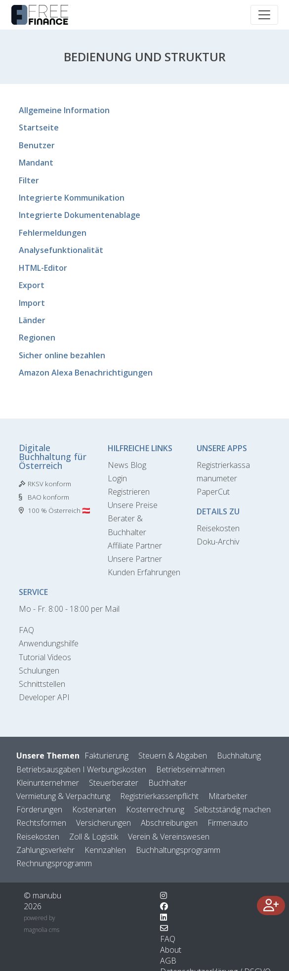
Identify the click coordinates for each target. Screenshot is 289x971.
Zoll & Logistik (93, 836)
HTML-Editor (43, 267)
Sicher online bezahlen (62, 355)
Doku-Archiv (218, 541)
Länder (32, 320)
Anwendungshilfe (49, 643)
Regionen (37, 337)
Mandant (36, 162)
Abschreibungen (169, 822)
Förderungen (39, 809)
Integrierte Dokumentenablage (79, 215)
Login (117, 478)
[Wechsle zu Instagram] (163, 895)
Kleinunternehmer (47, 782)
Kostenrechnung (155, 809)
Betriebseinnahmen (190, 769)
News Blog (127, 465)
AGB (168, 960)
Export (31, 285)
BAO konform (48, 497)
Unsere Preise (133, 505)
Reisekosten (218, 528)
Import (32, 302)
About (170, 949)
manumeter (217, 478)
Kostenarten (94, 809)
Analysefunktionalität (61, 250)
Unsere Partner (135, 558)
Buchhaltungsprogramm (178, 849)
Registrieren (129, 491)
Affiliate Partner (135, 545)
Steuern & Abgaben (172, 755)
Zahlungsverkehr (45, 849)
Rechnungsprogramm (54, 863)
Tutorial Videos (45, 657)
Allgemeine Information (64, 110)
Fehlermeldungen (52, 232)
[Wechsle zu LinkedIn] (163, 917)
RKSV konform (49, 483)
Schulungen (39, 670)
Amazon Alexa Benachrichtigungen (86, 372)
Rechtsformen (41, 822)
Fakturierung (106, 755)
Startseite (39, 127)
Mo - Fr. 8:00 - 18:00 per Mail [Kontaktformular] (69, 608)
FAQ (26, 630)
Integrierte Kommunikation (71, 197)
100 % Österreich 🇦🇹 (59, 510)
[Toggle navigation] (264, 15)
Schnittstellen (42, 683)
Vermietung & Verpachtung (63, 796)
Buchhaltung (239, 755)
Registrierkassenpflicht (159, 796)
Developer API (44, 697)
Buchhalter (167, 782)
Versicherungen (103, 822)
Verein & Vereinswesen (168, 836)
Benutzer (37, 145)
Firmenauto (227, 822)
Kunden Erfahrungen (144, 572)
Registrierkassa (223, 465)
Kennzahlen (105, 849)
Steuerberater (113, 782)
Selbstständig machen (232, 809)
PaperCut (213, 491)
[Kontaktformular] (164, 928)
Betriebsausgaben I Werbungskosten (81, 769)
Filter (29, 180)
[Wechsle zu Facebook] (164, 906)
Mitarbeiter (228, 796)
